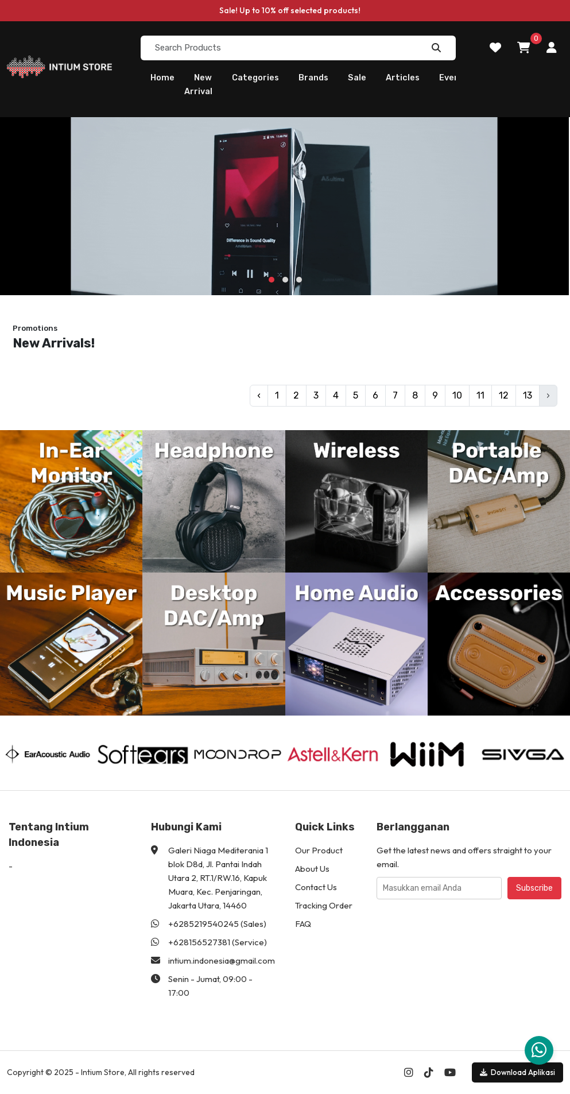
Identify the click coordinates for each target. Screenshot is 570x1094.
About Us (312, 868)
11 (480, 395)
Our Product (319, 850)
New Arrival (198, 84)
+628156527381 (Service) (217, 942)
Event (451, 77)
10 (457, 395)
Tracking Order (323, 905)
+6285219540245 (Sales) (217, 923)
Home (162, 77)
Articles (403, 77)
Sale (357, 77)
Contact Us (316, 887)
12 (504, 395)
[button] (271, 279)
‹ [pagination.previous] (259, 395)
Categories (255, 77)
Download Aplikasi (517, 1072)
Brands (313, 77)
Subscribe (534, 888)
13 (527, 395)
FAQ (303, 923)
